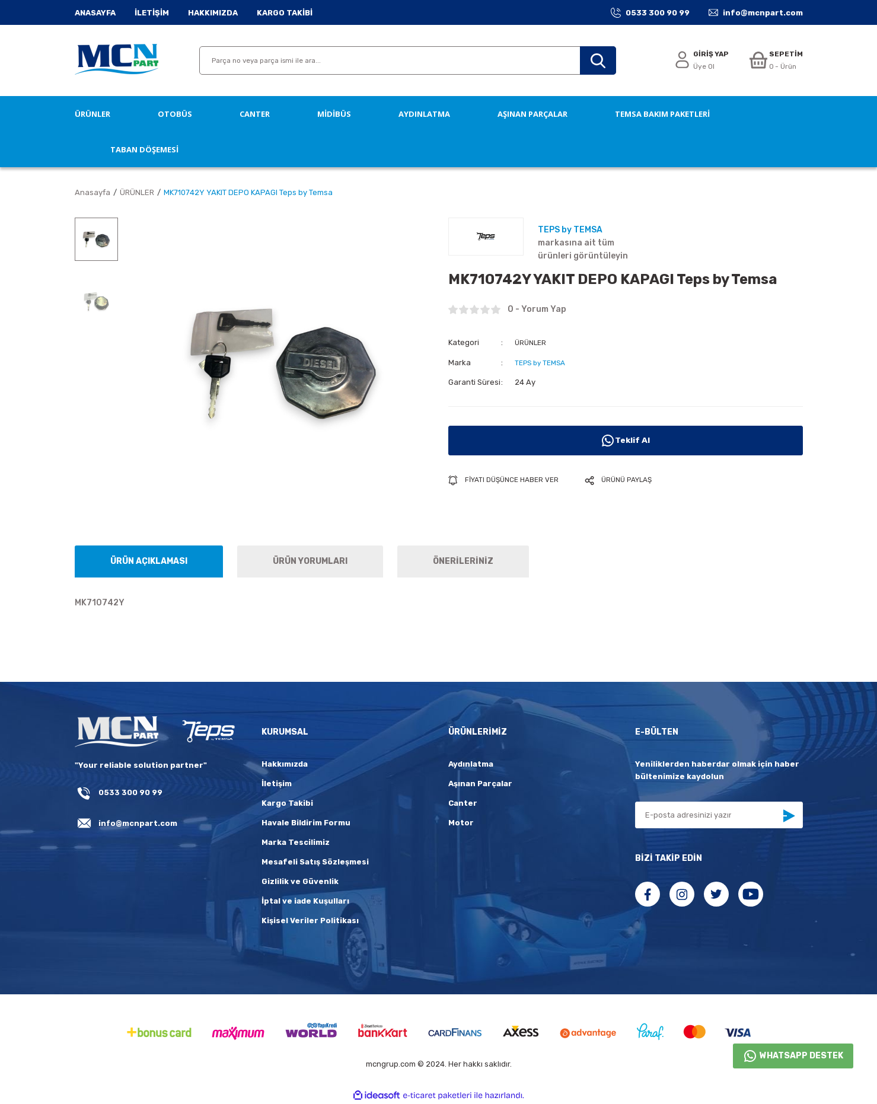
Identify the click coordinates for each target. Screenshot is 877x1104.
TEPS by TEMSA (543, 362)
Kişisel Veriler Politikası (310, 920)
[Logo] (116, 60)
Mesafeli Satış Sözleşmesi (315, 861)
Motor (461, 822)
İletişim (276, 783)
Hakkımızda (284, 764)
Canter (462, 803)
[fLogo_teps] (208, 732)
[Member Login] (698, 60)
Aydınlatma (470, 764)
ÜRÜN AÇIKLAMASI (148, 561)
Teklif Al (625, 440)
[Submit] (789, 816)
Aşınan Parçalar (480, 783)
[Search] (407, 60)
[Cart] (775, 60)
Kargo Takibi (287, 803)
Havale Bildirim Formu (305, 822)
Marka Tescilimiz (295, 842)
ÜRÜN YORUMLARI (310, 561)
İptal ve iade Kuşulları (305, 900)
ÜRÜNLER (532, 342)
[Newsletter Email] (719, 815)
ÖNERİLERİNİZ (463, 561)
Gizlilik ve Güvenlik (300, 881)
